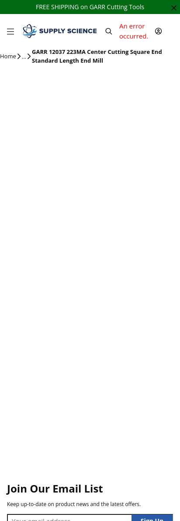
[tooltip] (24, 57)
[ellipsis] (24, 57)
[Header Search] (108, 31)
